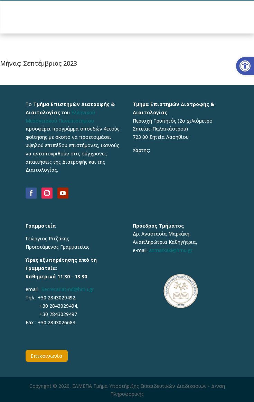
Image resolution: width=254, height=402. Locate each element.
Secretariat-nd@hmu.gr (67, 289)
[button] (245, 66)
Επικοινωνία (47, 355)
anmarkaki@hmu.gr (170, 250)
